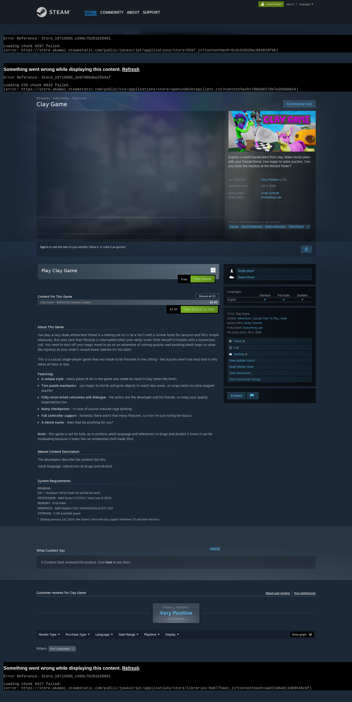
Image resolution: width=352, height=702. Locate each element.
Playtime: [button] (142, 657)
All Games (43, 104)
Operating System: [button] (215, 657)
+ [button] (308, 232)
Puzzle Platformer (252, 232)
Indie (284, 324)
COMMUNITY (112, 12)
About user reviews (278, 598)
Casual (234, 232)
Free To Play (271, 324)
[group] (176, 658)
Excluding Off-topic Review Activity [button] (106, 657)
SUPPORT (151, 12)
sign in (290, 4)
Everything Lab (271, 203)
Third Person (296, 232)
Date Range (127, 643)
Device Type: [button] (275, 657)
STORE (91, 12)
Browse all (207, 301)
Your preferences (305, 598)
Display (170, 643)
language (304, 4)
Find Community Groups (245, 385)
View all (215, 554)
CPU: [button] (239, 657)
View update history (242, 366)
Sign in (44, 252)
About (133, 12)
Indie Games (61, 104)
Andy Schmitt (270, 198)
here (109, 568)
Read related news (241, 372)
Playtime (150, 643)
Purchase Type (76, 643)
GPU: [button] (254, 657)
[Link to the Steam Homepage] (57, 16)
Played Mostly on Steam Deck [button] (176, 657)
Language (102, 643)
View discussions (240, 378)
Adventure (244, 324)
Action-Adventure (275, 232)
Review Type (47, 643)
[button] (52, 657)
